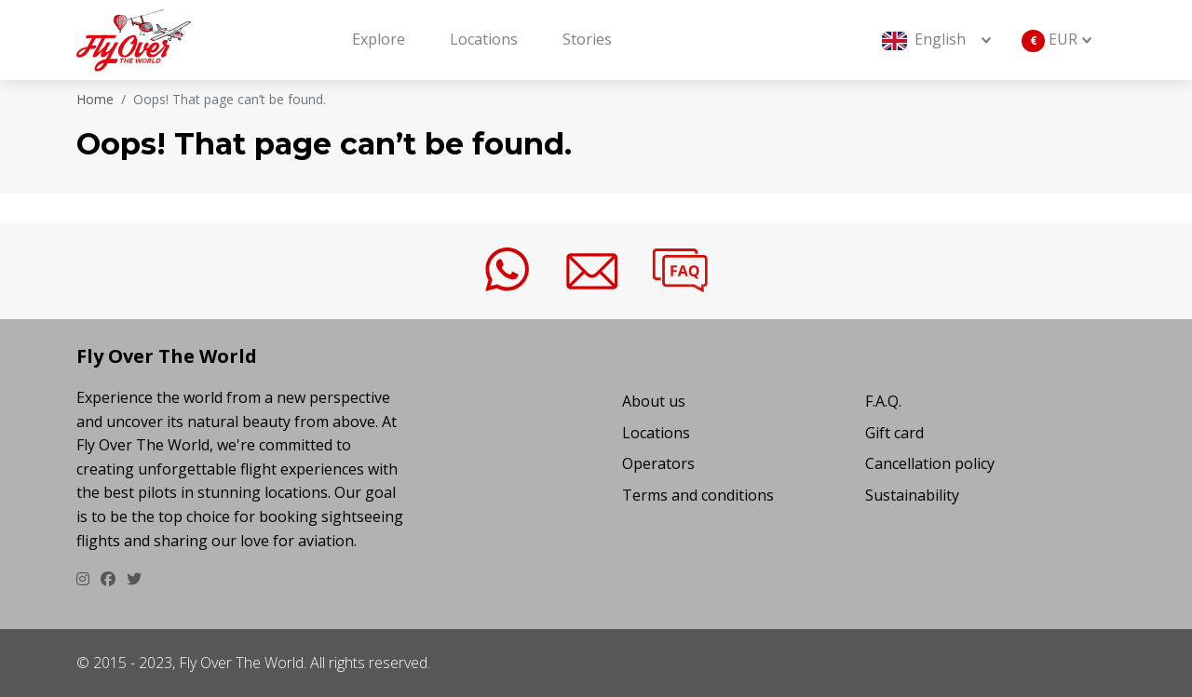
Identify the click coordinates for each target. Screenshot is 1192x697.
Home (95, 99)
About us (653, 401)
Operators (658, 463)
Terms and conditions (698, 495)
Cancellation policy (930, 463)
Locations (484, 39)
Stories (587, 39)
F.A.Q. (883, 401)
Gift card (894, 432)
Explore (378, 39)
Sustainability (912, 495)
